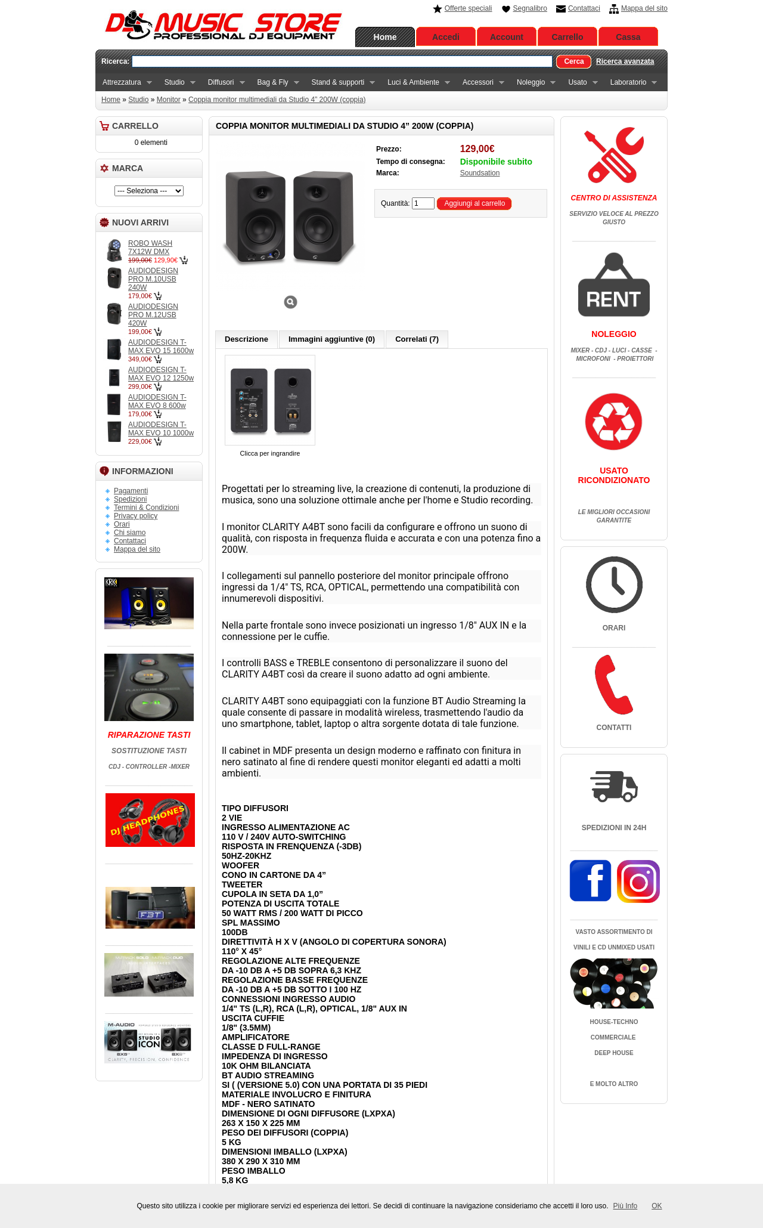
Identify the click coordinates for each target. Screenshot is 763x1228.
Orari (122, 524)
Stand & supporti (340, 82)
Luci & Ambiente (415, 82)
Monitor (169, 99)
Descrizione (246, 339)
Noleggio (533, 82)
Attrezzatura (123, 82)
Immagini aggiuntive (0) (332, 339)
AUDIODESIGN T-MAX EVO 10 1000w (161, 428)
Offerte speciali (468, 8)
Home (385, 37)
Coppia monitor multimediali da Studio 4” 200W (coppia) (276, 99)
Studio (176, 82)
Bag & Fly (274, 82)
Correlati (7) (417, 339)
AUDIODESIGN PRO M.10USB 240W (153, 279)
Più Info (625, 1206)
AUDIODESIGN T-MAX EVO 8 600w (157, 401)
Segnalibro (530, 8)
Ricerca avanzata (625, 61)
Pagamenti (131, 491)
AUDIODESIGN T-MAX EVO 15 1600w (161, 346)
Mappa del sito (644, 8)
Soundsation (480, 173)
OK (657, 1206)
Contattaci (584, 8)
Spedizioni (130, 499)
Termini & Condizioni (146, 507)
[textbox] (342, 61)
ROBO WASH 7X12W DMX (150, 247)
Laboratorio (630, 82)
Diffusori (223, 82)
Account (506, 37)
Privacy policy (135, 516)
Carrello (568, 37)
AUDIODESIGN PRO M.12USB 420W (153, 314)
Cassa (628, 37)
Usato (579, 82)
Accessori (479, 82)
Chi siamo (129, 532)
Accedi (446, 37)
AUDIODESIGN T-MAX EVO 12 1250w (161, 374)
